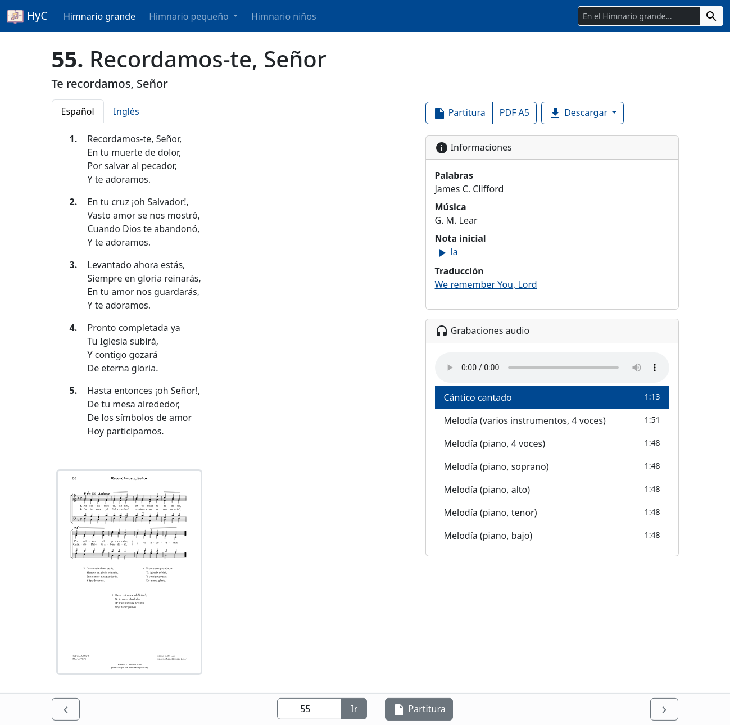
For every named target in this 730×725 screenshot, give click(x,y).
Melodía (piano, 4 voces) (552, 443)
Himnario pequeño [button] (190, 16)
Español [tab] (77, 111)
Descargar (579, 113)
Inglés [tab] (126, 111)
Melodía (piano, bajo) (552, 535)
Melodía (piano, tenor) (552, 512)
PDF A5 (514, 112)
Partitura (459, 113)
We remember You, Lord (486, 284)
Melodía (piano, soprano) (552, 466)
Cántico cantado (552, 397)
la (446, 252)
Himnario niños (283, 16)
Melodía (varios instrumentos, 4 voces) (552, 420)
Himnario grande (99, 16)
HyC (27, 16)
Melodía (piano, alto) (552, 489)
